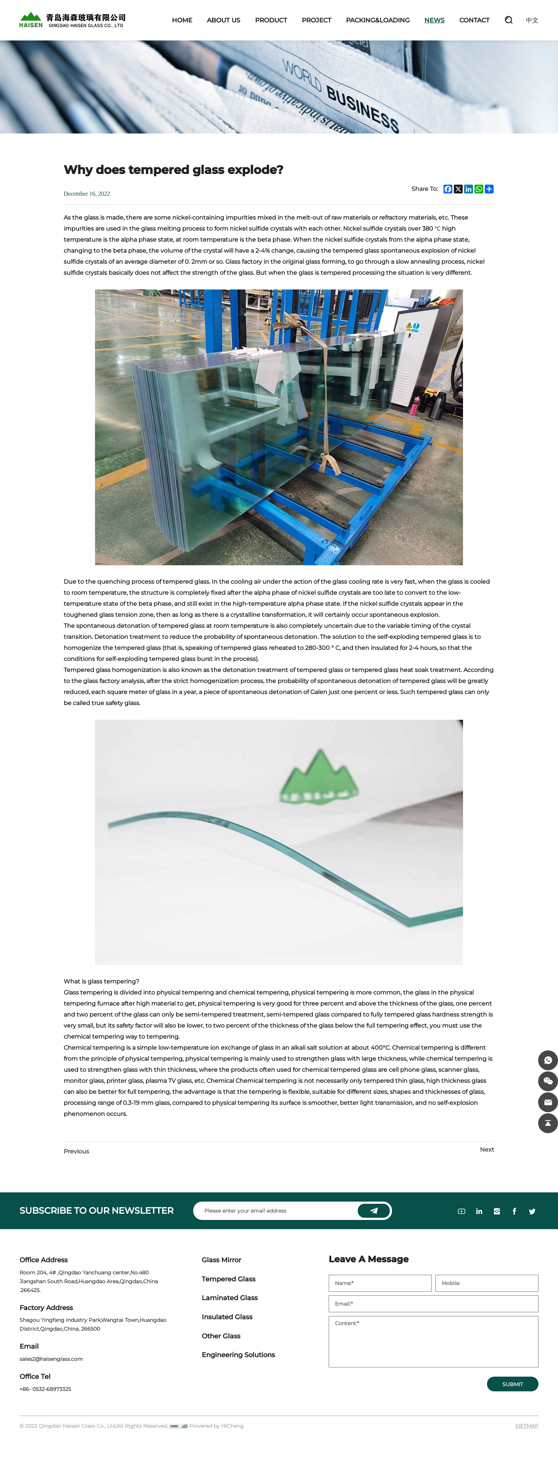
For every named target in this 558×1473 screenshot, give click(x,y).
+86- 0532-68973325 (45, 1389)
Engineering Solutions (238, 1355)
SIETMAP (526, 1426)
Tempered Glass (228, 1279)
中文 (532, 20)
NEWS (434, 20)
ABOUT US (223, 20)
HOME (182, 20)
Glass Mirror (221, 1260)
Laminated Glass (230, 1298)
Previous (76, 1151)
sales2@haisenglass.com (51, 1359)
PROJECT (316, 20)
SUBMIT (512, 1384)
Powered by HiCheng (216, 1426)
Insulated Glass (227, 1317)
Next (487, 1149)
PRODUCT (271, 20)
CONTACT (474, 20)
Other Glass (221, 1336)
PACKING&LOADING (378, 20)
